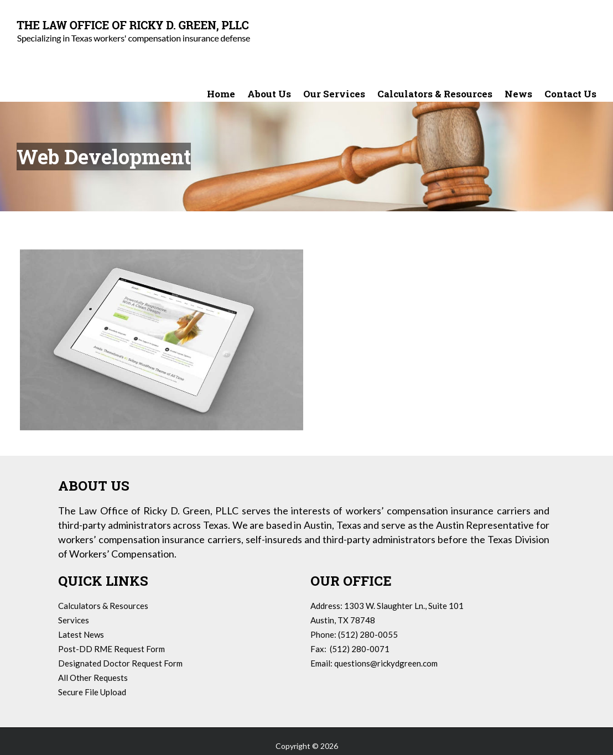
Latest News (81, 634)
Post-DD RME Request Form (111, 649)
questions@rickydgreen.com (386, 663)
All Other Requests (93, 678)
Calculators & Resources (103, 606)
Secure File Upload (92, 692)
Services (73, 620)
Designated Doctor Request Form (120, 663)
